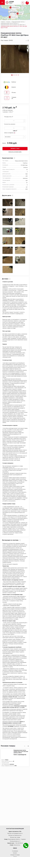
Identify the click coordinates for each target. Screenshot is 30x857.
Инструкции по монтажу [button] (11, 540)
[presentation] (25, 746)
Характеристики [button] (8, 158)
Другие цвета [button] (7, 195)
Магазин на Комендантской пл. (15, 833)
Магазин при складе (15, 837)
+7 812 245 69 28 (18, 843)
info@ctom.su (17, 845)
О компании (15, 851)
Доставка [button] (6, 279)
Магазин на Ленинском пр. (15, 835)
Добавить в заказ (15, 148)
